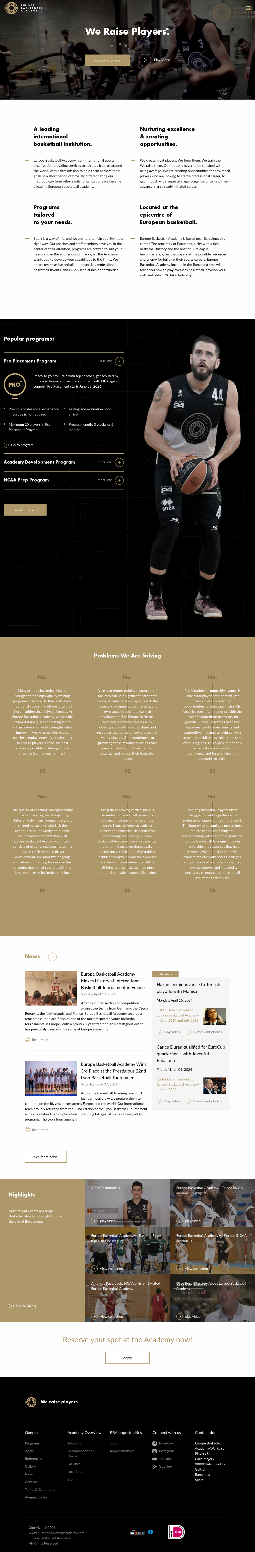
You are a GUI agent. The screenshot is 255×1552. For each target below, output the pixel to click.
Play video (172, 1032)
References (33, 1458)
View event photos (207, 1032)
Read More (40, 1039)
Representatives (122, 1451)
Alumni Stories (36, 1497)
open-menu (249, 8)
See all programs (25, 510)
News (29, 1474)
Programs (107, 60)
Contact (31, 1482)
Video (162, 60)
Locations (74, 1471)
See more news (45, 1157)
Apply (127, 1358)
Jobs (113, 1443)
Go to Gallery (26, 1306)
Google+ (165, 1466)
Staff (70, 1479)
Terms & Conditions (40, 1489)
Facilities (74, 1464)
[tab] (112, 361)
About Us (74, 1443)
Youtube (165, 1458)
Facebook (166, 1443)
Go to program (22, 445)
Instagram (166, 1451)
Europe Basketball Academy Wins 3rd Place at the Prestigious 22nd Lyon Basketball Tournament (113, 1070)
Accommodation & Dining (81, 1453)
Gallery (30, 1466)
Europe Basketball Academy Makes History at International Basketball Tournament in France (113, 980)
